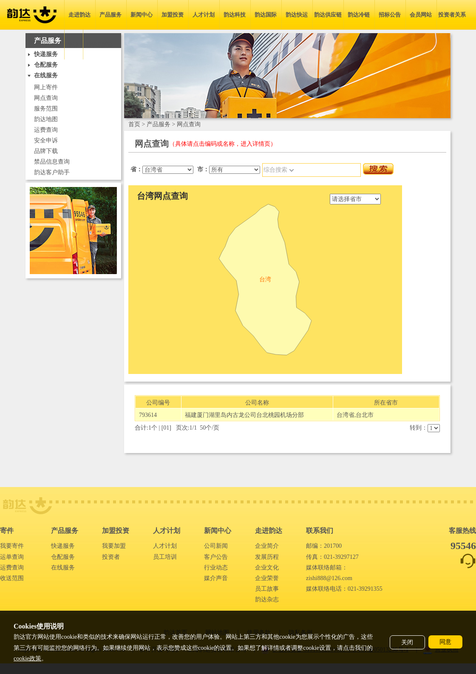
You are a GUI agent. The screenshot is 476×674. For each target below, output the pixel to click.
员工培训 (165, 557)
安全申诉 (46, 140)
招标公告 (390, 14)
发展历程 (267, 557)
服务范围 (46, 108)
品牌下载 (46, 151)
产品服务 (110, 14)
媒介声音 (216, 578)
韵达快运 (297, 14)
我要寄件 (12, 546)
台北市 (365, 415)
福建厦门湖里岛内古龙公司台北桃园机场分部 (244, 415)
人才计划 (204, 14)
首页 (134, 124)
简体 (73, 44)
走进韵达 (79, 14)
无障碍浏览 (98, 44)
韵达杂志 (267, 599)
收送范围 (12, 578)
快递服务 (63, 546)
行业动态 (216, 567)
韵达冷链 (359, 14)
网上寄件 (46, 87)
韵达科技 (235, 14)
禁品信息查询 (52, 162)
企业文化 (267, 567)
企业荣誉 (267, 578)
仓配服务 (63, 557)
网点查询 (46, 98)
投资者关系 (452, 14)
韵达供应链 (328, 14)
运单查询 (12, 557)
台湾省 (345, 415)
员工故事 (267, 589)
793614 (148, 415)
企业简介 (267, 546)
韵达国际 (266, 14)
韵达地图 (46, 119)
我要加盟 (114, 546)
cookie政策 (27, 658)
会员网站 (421, 14)
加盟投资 (173, 14)
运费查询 (46, 130)
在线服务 (63, 567)
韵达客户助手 (52, 172)
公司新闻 (216, 546)
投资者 (111, 557)
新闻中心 (141, 14)
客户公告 (216, 557)
